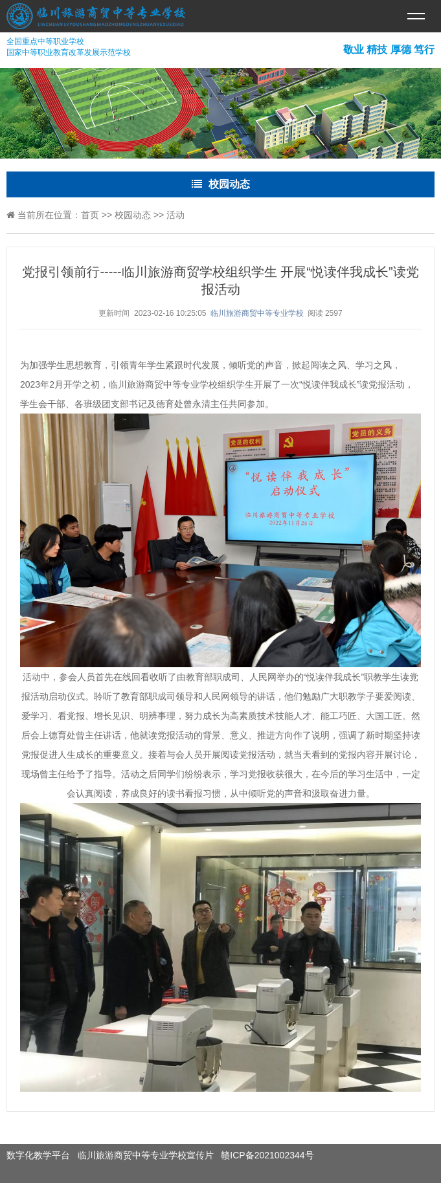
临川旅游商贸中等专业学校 (257, 313)
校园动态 (133, 215)
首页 (90, 215)
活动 (175, 215)
